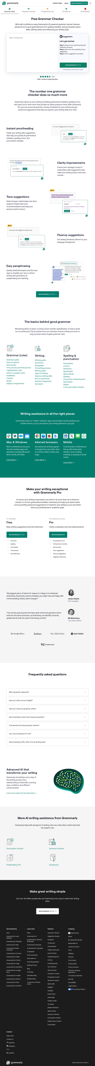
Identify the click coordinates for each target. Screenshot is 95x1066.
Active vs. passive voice (15, 373)
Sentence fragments (43, 381)
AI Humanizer (52, 946)
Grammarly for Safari (13, 957)
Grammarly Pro (32, 936)
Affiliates (71, 953)
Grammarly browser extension (12, 949)
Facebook (10, 1043)
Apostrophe (68, 371)
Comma (9, 378)
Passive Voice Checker (55, 1021)
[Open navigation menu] (91, 3)
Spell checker (68, 374)
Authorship (51, 997)
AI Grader (51, 1004)
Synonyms (39, 384)
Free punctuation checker (73, 387)
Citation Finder (52, 1001)
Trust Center (72, 960)
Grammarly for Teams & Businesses (34, 940)
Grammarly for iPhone (13, 979)
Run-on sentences (42, 379)
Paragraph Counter (54, 977)
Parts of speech (12, 362)
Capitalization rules (14, 370)
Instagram (10, 1046)
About (70, 936)
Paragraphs (39, 365)
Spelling (66, 377)
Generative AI (31, 958)
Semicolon (67, 369)
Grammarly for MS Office (14, 967)
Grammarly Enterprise (34, 945)
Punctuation (68, 363)
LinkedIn (10, 1053)
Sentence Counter (53, 980)
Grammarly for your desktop (12, 937)
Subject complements (15, 383)
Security (70, 979)
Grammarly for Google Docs (13, 971)
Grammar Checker (53, 933)
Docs (8, 933)
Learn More (12, 460)
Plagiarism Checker (54, 936)
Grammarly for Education (35, 948)
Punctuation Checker (14, 848)
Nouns (9, 381)
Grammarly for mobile (13, 975)
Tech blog (30, 972)
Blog (28, 969)
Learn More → (40, 460)
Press (70, 950)
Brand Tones (51, 994)
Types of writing (41, 373)
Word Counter (52, 970)
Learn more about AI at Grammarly (21, 793)
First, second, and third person (18, 368)
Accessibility (72, 982)
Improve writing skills (43, 376)
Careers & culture (73, 947)
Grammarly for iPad (12, 982)
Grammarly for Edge (12, 963)
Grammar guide (12, 360)
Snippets (50, 987)
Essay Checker (52, 953)
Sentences (39, 363)
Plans (28, 933)
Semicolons (67, 382)
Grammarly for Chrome (13, 953)
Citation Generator (53, 950)
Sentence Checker (56, 848)
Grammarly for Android (13, 986)
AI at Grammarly (32, 955)
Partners (71, 957)
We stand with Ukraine (75, 940)
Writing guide (40, 360)
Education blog (31, 975)
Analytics (50, 991)
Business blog (31, 979)
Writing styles (40, 371)
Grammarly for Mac (12, 945)
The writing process (43, 368)
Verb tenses (11, 365)
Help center (10, 1036)
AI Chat (50, 960)
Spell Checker (52, 1011)
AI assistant (30, 952)
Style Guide (51, 984)
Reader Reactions (53, 1008)
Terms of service (73, 967)
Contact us (9, 1039)
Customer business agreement (74, 971)
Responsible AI (73, 943)
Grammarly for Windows (14, 941)
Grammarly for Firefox (13, 960)
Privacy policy (72, 964)
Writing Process (32, 965)
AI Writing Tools (52, 963)
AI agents (51, 940)
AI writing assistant (33, 962)
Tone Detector (52, 967)
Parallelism (10, 375)
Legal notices (72, 986)
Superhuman (73, 933)
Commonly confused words (74, 379)
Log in (66, 3)
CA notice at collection (75, 976)
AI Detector (54, 865)
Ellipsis (66, 384)
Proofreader (52, 1025)
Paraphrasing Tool (13, 865)
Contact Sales (57, 3)
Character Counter (54, 974)
